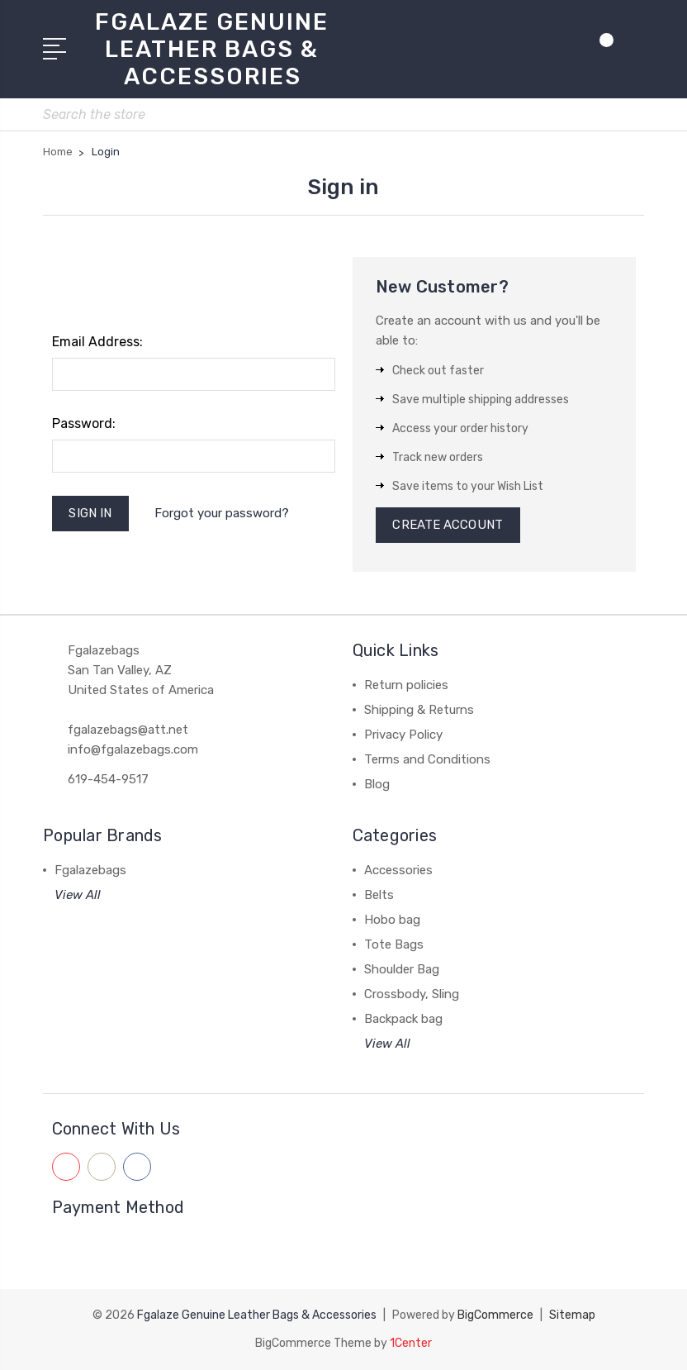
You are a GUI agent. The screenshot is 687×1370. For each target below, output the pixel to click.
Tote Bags (394, 945)
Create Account (448, 525)
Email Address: (97, 342)
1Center (411, 1343)
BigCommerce (495, 1315)
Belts (379, 895)
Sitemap (572, 1315)
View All (77, 895)
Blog (377, 785)
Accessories (398, 870)
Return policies (406, 685)
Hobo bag (392, 920)
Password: (84, 423)
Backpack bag (403, 1019)
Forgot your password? (221, 513)
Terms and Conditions (427, 760)
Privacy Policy (403, 735)
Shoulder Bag (401, 970)
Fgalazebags (90, 870)
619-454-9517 (108, 780)
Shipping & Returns (419, 710)
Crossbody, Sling (411, 994)
